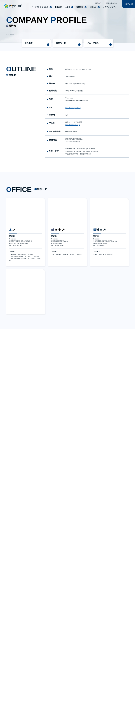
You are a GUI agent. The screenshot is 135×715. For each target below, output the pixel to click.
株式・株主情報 (62, 675)
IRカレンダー (79, 675)
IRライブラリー (62, 672)
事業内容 (11, 34)
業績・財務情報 (80, 672)
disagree (98, 707)
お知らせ (39, 683)
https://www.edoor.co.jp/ (74, 125)
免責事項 (60, 683)
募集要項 (100, 675)
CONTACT (128, 4)
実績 (37, 672)
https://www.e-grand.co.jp (74, 108)
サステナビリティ (41, 675)
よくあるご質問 (80, 678)
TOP (7, 34)
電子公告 (78, 683)
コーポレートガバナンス (64, 679)
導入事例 (39, 678)
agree (119, 707)
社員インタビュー (41, 670)
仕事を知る (101, 670)
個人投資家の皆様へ (81, 670)
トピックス (39, 680)
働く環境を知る (102, 672)
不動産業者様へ (112, 3)
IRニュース (60, 670)
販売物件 (99, 3)
